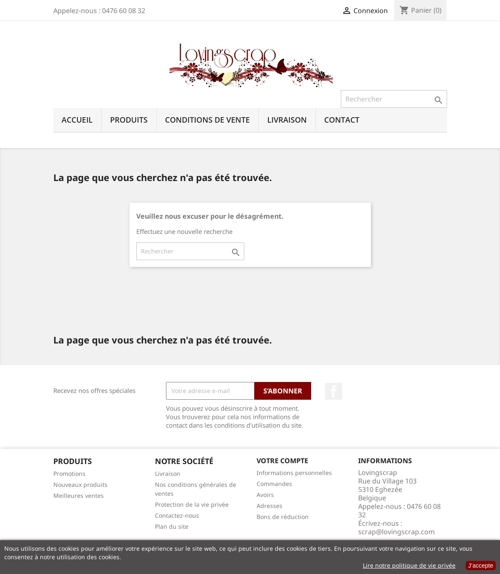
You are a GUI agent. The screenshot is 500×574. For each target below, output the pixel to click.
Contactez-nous (177, 515)
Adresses (269, 506)
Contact (341, 120)
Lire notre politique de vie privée (409, 565)
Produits (129, 120)
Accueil (77, 120)
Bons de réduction (283, 517)
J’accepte (480, 565)
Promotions (69, 474)
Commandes (274, 484)
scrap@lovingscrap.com (396, 531)
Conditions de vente (207, 120)
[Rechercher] (394, 99)
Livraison (287, 120)
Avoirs (265, 495)
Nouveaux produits (80, 485)
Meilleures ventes (78, 496)
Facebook (333, 391)
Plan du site (171, 526)
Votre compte (282, 460)
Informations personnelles (294, 473)
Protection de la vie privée (192, 504)
